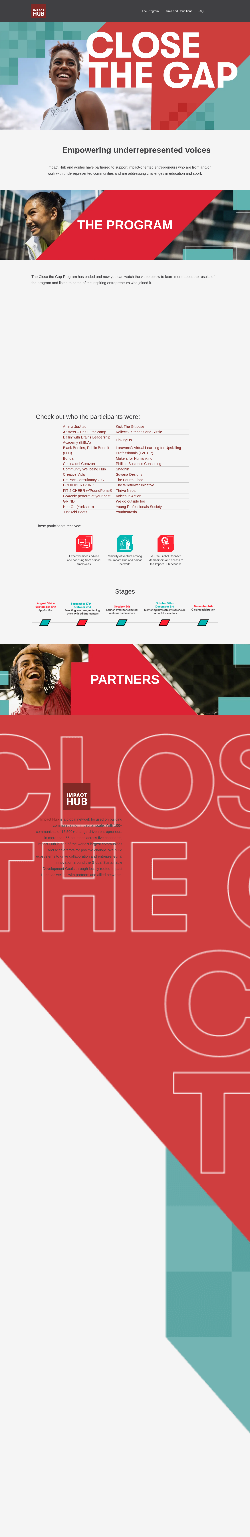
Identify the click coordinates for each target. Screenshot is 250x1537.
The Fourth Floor (129, 480)
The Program (150, 11)
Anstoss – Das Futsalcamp (84, 432)
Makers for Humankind (134, 458)
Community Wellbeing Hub (84, 469)
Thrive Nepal (126, 491)
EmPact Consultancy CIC (83, 480)
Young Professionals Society (139, 507)
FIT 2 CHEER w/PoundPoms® (87, 491)
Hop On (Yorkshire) (78, 507)
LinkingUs (124, 440)
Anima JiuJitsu (74, 427)
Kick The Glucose (130, 427)
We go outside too (130, 501)
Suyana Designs (129, 474)
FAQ (200, 11)
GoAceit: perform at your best (86, 496)
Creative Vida (74, 474)
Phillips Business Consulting (138, 464)
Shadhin (122, 469)
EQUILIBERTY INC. (79, 485)
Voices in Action (128, 496)
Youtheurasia (126, 512)
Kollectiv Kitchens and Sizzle (139, 432)
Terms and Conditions (178, 11)
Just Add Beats (75, 512)
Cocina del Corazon (79, 464)
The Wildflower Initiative (135, 485)
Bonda (68, 458)
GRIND (69, 501)
